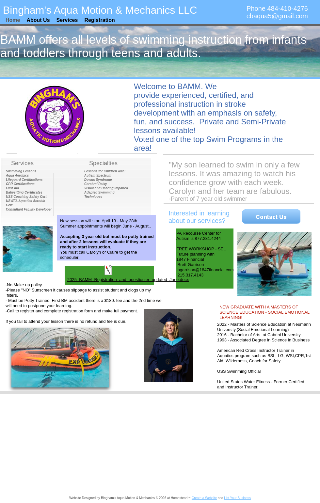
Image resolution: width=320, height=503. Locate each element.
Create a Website (204, 498)
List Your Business (237, 498)
